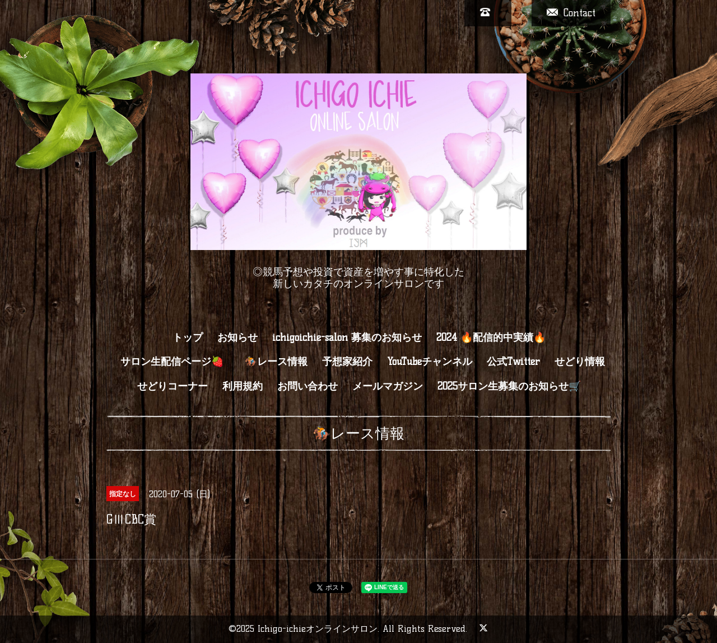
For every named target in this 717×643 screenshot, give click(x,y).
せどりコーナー (172, 386)
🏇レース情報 (276, 361)
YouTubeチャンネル (429, 361)
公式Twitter (513, 361)
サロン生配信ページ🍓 (177, 361)
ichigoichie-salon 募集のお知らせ (347, 337)
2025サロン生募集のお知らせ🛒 (509, 386)
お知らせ (237, 337)
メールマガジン (387, 386)
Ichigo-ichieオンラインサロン (318, 628)
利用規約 (242, 386)
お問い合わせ (307, 386)
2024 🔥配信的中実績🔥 (491, 337)
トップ (188, 337)
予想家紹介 (347, 361)
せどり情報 (580, 361)
